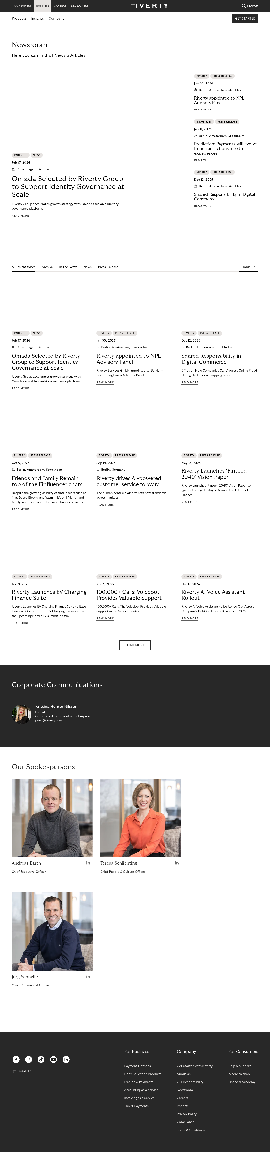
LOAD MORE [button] (135, 645)
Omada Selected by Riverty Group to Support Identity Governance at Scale (68, 186)
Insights (37, 18)
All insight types (23, 266)
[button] (248, 266)
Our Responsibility (190, 1082)
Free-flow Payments (138, 1082)
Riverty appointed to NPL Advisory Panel (219, 100)
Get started (245, 18)
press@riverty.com (48, 720)
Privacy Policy (187, 1114)
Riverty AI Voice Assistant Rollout (213, 595)
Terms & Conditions (191, 1130)
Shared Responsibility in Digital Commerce (224, 196)
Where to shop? (239, 1074)
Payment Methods (137, 1066)
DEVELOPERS (79, 5)
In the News (68, 266)
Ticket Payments (136, 1106)
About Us (184, 1074)
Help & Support (239, 1066)
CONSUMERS (23, 5)
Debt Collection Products (142, 1074)
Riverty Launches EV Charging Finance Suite (49, 595)
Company (56, 18)
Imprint (182, 1106)
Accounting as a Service (141, 1090)
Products (19, 18)
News (87, 266)
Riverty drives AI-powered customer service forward (128, 481)
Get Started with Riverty (195, 1066)
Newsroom (185, 1090)
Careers (182, 1098)
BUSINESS (42, 5)
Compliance (185, 1122)
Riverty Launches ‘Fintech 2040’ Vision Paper (214, 474)
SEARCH (250, 6)
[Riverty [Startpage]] (147, 6)
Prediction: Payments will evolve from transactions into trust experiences (225, 148)
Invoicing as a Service (139, 1098)
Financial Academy (241, 1082)
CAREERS (60, 5)
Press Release (108, 266)
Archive (47, 266)
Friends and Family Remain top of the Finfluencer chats (47, 481)
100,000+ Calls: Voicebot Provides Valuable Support (129, 595)
